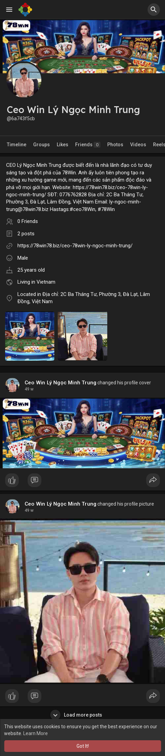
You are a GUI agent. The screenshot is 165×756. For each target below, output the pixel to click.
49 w (29, 389)
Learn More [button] (35, 733)
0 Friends (27, 221)
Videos (138, 144)
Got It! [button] (83, 746)
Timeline (16, 144)
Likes (62, 144)
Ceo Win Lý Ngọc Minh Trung (60, 383)
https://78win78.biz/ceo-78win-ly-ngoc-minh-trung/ (75, 246)
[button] (154, 9)
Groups (41, 144)
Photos (115, 144)
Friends (87, 145)
